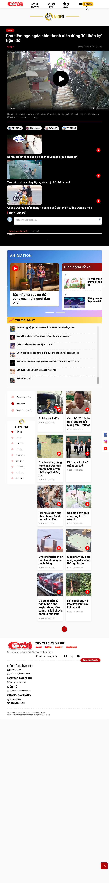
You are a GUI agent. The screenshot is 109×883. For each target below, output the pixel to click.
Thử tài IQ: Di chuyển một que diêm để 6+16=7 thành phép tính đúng (48, 361)
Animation (20, 478)
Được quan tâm (24, 397)
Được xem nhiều (24, 410)
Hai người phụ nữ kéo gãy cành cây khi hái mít (77, 604)
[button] (80, 4)
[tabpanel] (34, 284)
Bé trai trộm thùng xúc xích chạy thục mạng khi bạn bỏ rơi (42, 156)
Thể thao (20, 472)
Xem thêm (11, 235)
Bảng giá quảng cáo (90, 660)
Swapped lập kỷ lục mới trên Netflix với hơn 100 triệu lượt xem (45, 327)
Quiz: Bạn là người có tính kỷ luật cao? (34, 344)
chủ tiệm (16, 128)
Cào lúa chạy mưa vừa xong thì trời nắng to (78, 516)
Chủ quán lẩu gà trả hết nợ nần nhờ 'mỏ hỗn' (36, 370)
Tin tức (19, 449)
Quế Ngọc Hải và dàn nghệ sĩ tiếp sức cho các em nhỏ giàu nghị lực (48, 353)
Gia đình (19, 461)
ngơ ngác (35, 128)
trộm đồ (53, 128)
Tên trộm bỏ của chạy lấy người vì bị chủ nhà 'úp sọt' (38, 182)
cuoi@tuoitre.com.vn (16, 682)
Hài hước (20, 443)
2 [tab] (60, 312)
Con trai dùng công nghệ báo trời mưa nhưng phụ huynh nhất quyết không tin (50, 469)
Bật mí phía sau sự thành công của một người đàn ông (31, 298)
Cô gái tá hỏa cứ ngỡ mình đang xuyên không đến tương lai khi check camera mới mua (50, 607)
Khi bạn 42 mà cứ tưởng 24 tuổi (77, 464)
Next (104, 286)
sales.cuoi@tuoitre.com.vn (18, 674)
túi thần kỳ (72, 128)
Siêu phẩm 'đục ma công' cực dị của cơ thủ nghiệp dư (78, 560)
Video (10, 30)
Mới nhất (21, 404)
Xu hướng (35, 5)
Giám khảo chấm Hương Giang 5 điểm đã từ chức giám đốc (44, 336)
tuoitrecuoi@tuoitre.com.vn (19, 691)
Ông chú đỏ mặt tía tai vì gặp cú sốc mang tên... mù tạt (78, 422)
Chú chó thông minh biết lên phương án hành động (51, 560)
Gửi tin (88, 3)
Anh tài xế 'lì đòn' (24, 378)
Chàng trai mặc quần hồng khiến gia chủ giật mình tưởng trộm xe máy (49, 207)
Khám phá (20, 455)
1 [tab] (49, 312)
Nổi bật (51, 5)
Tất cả (19, 432)
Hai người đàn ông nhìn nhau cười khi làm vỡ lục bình (50, 516)
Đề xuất (66, 5)
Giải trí (19, 438)
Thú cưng (20, 467)
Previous (6, 286)
